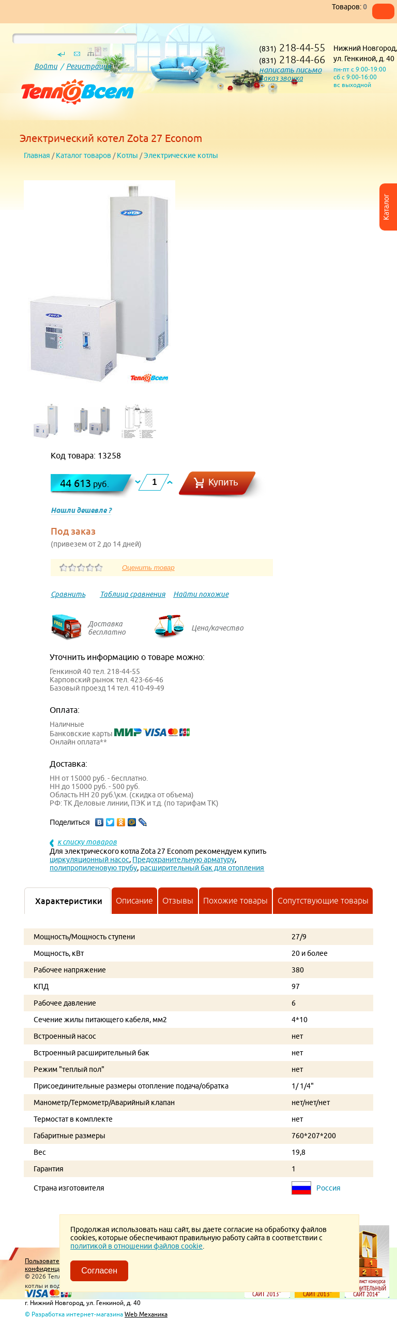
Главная (37, 155)
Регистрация (88, 66)
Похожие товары (235, 900)
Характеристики (68, 901)
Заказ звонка (281, 78)
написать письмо (290, 69)
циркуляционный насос (89, 859)
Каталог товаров (83, 155)
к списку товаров (87, 842)
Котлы (127, 155)
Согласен (99, 1270)
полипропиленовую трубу (93, 868)
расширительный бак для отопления (202, 868)
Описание (134, 900)
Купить (223, 482)
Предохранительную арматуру (183, 859)
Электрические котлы (181, 155)
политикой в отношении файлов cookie (136, 1246)
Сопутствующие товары (323, 900)
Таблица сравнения (132, 594)
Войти (45, 66)
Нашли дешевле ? (81, 510)
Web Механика (146, 1314)
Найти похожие (200, 594)
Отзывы (177, 900)
